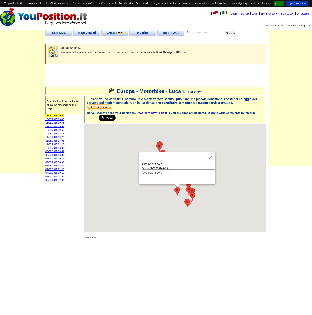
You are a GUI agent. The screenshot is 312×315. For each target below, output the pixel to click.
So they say (287, 13)
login (211, 112)
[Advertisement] (124, 40)
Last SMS (59, 32)
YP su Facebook (269, 13)
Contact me (303, 13)
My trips (143, 32)
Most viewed (87, 32)
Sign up (244, 13)
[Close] (210, 157)
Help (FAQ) (171, 32)
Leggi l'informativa (297, 3)
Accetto (279, 3)
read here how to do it (152, 112)
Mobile (234, 13)
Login (255, 13)
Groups (114, 32)
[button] (177, 191)
